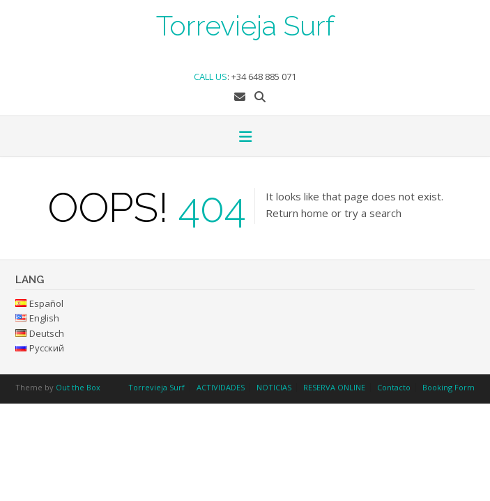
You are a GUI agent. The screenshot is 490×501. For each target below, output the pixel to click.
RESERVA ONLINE (334, 387)
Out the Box (78, 387)
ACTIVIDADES (221, 387)
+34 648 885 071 (263, 76)
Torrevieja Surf (245, 24)
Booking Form (448, 387)
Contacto (394, 387)
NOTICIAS (274, 387)
